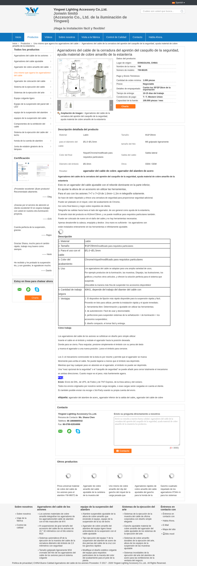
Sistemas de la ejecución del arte (29, 92)
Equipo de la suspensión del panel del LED (31, 105)
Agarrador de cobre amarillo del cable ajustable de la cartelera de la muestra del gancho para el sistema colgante (94, 494)
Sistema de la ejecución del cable (29, 87)
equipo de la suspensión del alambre (31, 112)
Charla (127, 106)
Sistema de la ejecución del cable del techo (31, 133)
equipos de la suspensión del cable (30, 118)
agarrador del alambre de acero (83, 397)
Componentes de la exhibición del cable (29, 125)
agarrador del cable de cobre (150, 397)
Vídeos (48, 37)
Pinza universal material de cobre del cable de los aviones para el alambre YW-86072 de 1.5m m (68, 492)
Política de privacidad (22, 563)
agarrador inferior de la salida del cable (117, 397)
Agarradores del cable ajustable (28, 61)
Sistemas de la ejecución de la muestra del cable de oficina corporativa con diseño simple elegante (138, 518)
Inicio (18, 37)
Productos (32, 37)
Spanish (179, 2)
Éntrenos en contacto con (169, 515)
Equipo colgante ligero (24, 98)
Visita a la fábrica (90, 37)
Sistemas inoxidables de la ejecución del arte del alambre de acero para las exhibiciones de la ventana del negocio (139, 556)
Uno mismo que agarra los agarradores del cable (56, 43)
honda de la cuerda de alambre (28, 141)
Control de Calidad (116, 37)
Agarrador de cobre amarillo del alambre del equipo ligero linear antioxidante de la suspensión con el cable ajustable (99, 530)
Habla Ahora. (156, 37)
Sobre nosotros (67, 37)
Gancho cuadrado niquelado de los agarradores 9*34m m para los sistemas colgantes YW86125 (171, 492)
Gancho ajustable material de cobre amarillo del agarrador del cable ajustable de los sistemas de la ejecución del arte (140, 530)
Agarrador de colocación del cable (29, 81)
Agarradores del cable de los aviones (31, 55)
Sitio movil (168, 534)
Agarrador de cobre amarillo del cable (31, 67)
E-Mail (166, 525)
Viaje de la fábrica (21, 519)
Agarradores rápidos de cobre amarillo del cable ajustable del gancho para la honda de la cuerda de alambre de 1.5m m (146, 494)
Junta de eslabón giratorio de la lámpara (28, 147)
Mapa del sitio (169, 529)
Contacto (137, 37)
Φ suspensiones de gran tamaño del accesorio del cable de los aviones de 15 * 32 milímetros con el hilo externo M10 (56, 530)
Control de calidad (21, 526)
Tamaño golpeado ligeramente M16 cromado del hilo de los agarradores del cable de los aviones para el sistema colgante (57, 554)
